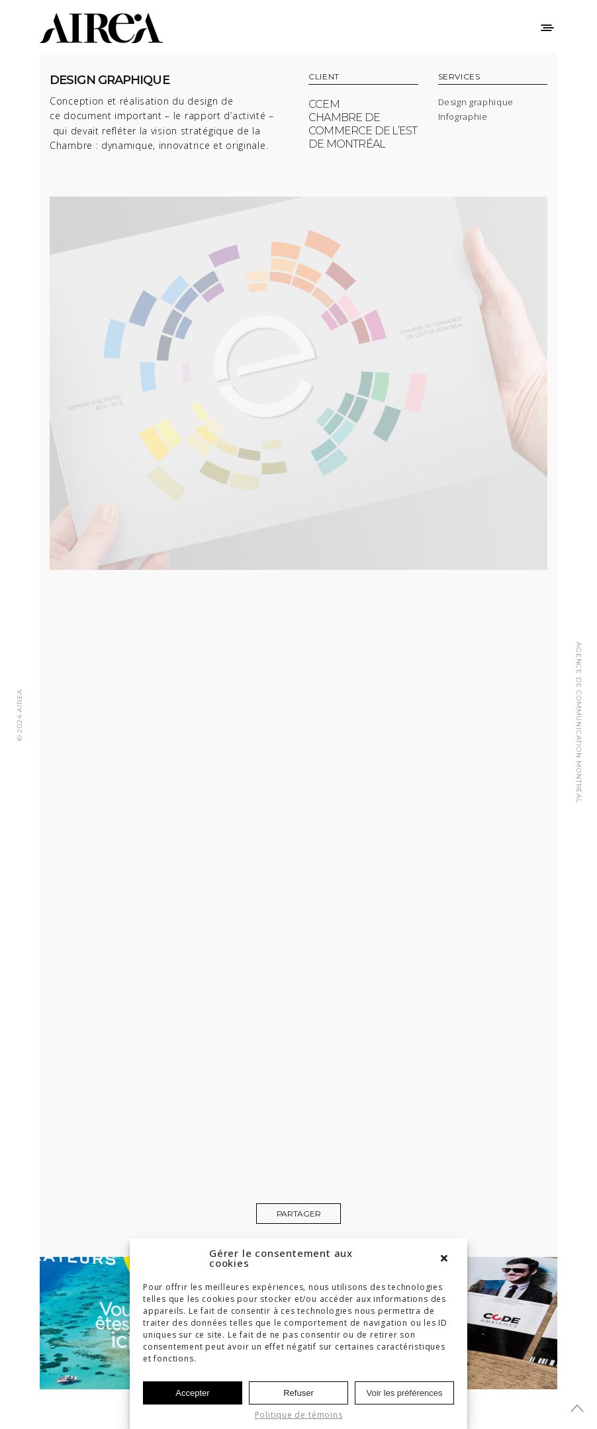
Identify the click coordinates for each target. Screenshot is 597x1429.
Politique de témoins (299, 1415)
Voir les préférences (405, 1393)
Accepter (192, 1393)
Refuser (298, 1393)
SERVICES (459, 77)
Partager (299, 1214)
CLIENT (324, 77)
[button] (447, 1258)
